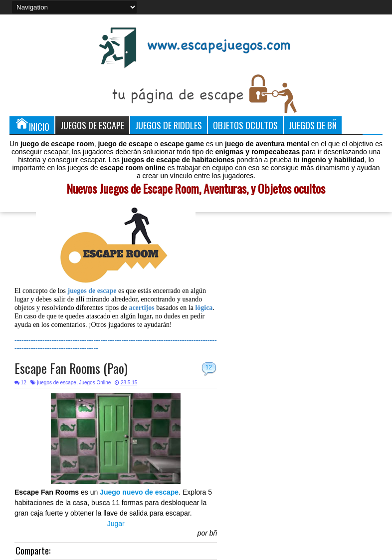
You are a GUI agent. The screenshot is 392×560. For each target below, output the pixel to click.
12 (208, 367)
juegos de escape (56, 382)
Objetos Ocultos (245, 125)
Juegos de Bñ (313, 125)
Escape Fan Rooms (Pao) (71, 368)
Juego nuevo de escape (139, 492)
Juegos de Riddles (168, 125)
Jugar (116, 524)
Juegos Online (95, 382)
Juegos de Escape (92, 125)
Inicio (31, 124)
